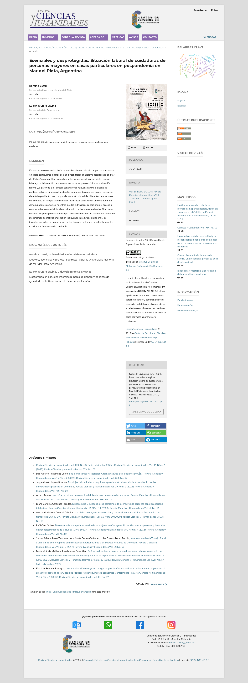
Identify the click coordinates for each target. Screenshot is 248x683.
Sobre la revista (73, 37)
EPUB (149, 147)
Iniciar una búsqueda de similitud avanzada (68, 591)
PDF (133, 147)
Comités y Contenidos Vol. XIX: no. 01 (197, 227)
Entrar (215, 10)
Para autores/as (185, 305)
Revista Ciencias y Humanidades (142, 329)
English (181, 100)
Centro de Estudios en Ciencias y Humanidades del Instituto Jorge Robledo (146, 337)
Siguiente (157, 584)
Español (181, 105)
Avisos (133, 37)
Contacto (150, 37)
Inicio (33, 37)
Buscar (210, 37)
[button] (135, 426)
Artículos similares (42, 457)
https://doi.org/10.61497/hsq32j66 (55, 131)
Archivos (45, 47)
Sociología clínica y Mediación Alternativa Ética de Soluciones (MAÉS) (106, 473)
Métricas (118, 37)
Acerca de (97, 37)
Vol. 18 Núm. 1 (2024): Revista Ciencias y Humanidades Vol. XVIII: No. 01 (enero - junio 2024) (108, 47)
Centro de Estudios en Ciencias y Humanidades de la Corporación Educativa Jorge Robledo (131, 660)
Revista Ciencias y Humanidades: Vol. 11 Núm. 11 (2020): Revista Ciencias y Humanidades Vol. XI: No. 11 (104, 508)
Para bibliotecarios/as (187, 310)
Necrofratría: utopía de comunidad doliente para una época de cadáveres (91, 495)
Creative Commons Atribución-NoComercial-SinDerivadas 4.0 (144, 266)
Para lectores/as (185, 300)
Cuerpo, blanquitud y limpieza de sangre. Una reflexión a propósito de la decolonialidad (197, 258)
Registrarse (200, 10)
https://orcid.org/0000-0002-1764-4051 (46, 119)
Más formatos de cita (145, 411)
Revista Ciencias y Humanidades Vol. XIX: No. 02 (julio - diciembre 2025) (74, 464)
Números (48, 37)
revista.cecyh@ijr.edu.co (181, 642)
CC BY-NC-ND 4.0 (199, 660)
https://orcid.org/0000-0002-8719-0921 (46, 98)
